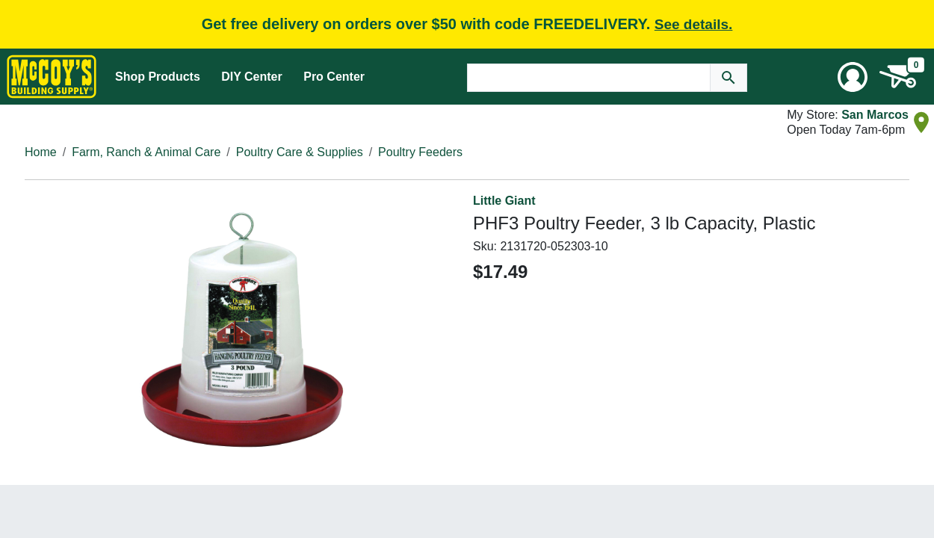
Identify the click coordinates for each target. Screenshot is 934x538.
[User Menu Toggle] (852, 77)
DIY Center (251, 76)
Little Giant (504, 200)
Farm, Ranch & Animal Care (146, 152)
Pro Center (334, 76)
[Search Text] (589, 78)
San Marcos (875, 114)
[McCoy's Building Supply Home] (51, 76)
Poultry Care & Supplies (299, 152)
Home (41, 152)
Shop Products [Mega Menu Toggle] (157, 76)
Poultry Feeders (420, 152)
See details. (694, 24)
